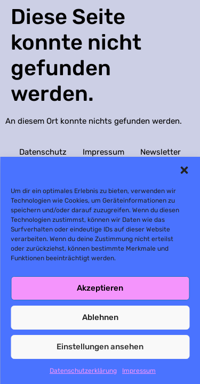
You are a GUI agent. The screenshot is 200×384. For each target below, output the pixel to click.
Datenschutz (43, 152)
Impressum (139, 370)
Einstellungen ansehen (100, 346)
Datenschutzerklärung (83, 370)
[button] (184, 170)
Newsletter (160, 152)
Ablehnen (100, 317)
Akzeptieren (100, 288)
